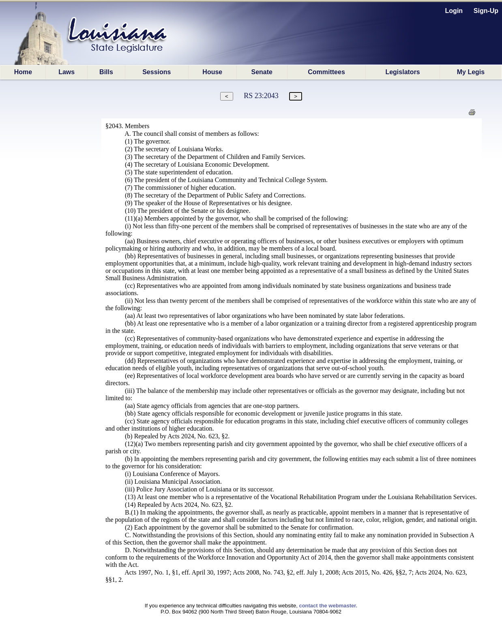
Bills (106, 72)
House (212, 72)
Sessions (156, 72)
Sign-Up (486, 10)
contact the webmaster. (328, 606)
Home (23, 72)
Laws (66, 72)
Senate (261, 72)
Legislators (402, 72)
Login (454, 10)
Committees (326, 72)
